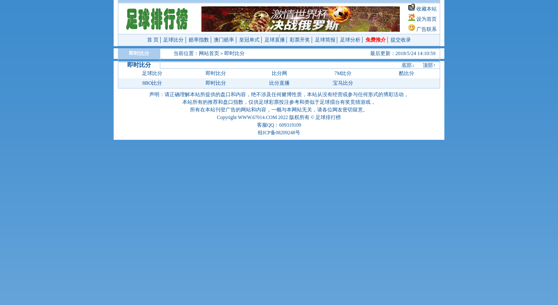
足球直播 (275, 40)
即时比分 (234, 53)
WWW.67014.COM (257, 117)
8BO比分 (152, 83)
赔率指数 (199, 40)
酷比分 (406, 73)
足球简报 (325, 40)
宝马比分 (343, 83)
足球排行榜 (328, 117)
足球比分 (173, 40)
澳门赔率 (224, 40)
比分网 (279, 73)
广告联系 (426, 29)
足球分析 (350, 40)
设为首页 (426, 19)
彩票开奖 (300, 40)
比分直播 (279, 83)
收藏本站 (426, 9)
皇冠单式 (249, 40)
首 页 (153, 40)
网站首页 (209, 53)
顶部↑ (429, 65)
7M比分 (343, 73)
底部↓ (408, 65)
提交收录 (401, 40)
